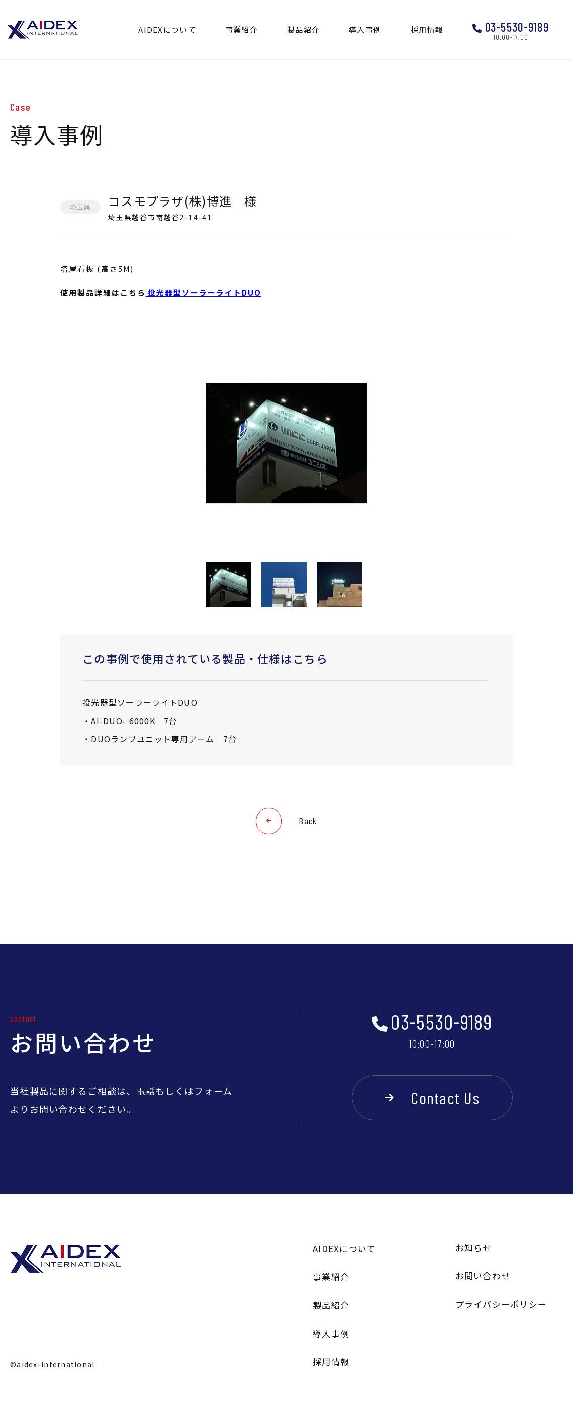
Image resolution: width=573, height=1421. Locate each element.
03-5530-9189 (517, 27)
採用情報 (331, 1361)
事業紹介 (331, 1276)
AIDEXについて (344, 1248)
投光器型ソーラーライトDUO (203, 292)
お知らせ (473, 1247)
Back (308, 820)
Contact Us (445, 1098)
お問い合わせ (483, 1275)
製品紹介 (331, 1305)
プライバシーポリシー (501, 1304)
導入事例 (331, 1333)
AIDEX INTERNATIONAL (43, 30)
